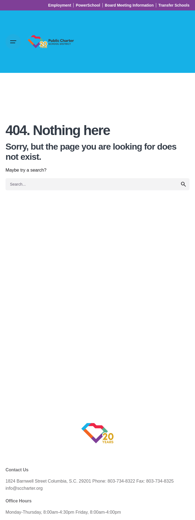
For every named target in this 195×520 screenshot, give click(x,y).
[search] (183, 184)
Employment (59, 5)
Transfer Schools (173, 5)
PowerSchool (88, 5)
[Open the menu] (13, 41)
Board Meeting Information (129, 5)
